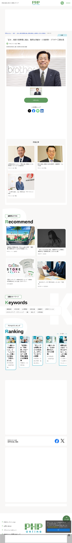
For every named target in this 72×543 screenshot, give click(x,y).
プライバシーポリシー (53, 526)
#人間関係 (24, 309)
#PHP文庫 (16, 309)
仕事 (62, 35)
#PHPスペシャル (49, 309)
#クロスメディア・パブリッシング (15, 312)
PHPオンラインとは (9, 522)
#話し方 (33, 312)
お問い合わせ (7, 526)
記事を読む (36, 100)
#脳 (27, 312)
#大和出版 (40, 312)
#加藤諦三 (40, 309)
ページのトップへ (66, 514)
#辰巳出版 (32, 309)
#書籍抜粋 (9, 309)
